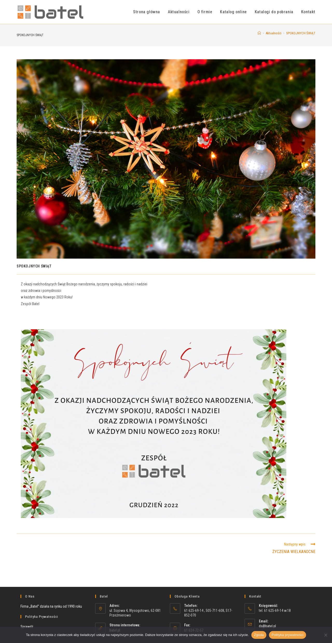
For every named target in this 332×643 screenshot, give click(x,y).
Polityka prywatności (287, 635)
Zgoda (259, 635)
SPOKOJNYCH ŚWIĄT (300, 33)
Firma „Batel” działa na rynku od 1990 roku (51, 606)
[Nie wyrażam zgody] (325, 635)
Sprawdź (26, 627)
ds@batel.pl (267, 626)
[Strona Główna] (259, 33)
